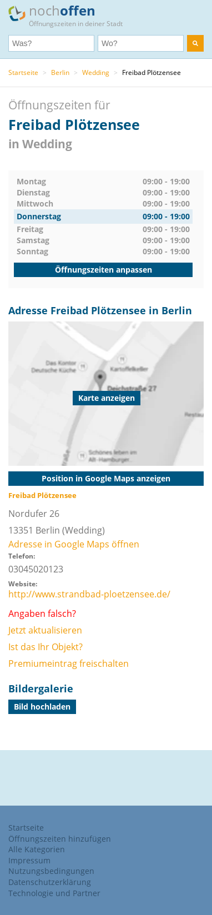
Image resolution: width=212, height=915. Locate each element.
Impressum (29, 860)
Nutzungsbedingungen (51, 871)
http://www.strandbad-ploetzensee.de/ (89, 594)
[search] (195, 43)
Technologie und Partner (54, 893)
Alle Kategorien (36, 849)
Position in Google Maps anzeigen (106, 478)
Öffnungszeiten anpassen (103, 269)
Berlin (60, 72)
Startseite (23, 72)
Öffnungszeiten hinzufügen (59, 838)
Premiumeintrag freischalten (68, 663)
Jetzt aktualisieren (45, 630)
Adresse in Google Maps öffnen (73, 544)
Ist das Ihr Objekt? (45, 647)
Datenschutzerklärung (49, 882)
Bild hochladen (42, 706)
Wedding (95, 72)
